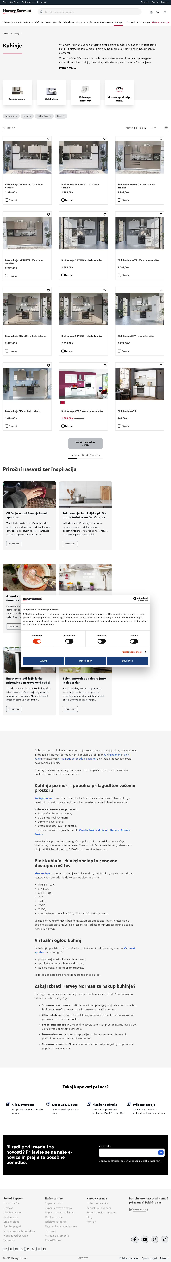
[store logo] (17, 11)
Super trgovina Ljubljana (101, 1212)
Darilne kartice (28, 2)
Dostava (8, 1208)
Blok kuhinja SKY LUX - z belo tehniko (81, 260)
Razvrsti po (131, 127)
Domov (6, 34)
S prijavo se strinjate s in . (130, 1161)
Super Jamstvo (54, 1203)
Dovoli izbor (85, 661)
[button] (150, 11)
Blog (5, 2)
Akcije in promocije (160, 22)
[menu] (85, 22)
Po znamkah (132, 22)
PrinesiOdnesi (53, 1240)
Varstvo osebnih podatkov (19, 1231)
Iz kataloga (145, 22)
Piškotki (164, 1258)
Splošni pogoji (12, 1226)
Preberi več (14, 544)
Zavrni (43, 661)
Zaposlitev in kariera (99, 1208)
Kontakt (164, 2)
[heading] (11, 116)
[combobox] (92, 11)
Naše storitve (54, 1198)
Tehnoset (50, 1231)
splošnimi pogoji (129, 1161)
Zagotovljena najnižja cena (61, 1226)
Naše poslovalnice (97, 1203)
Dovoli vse (127, 661)
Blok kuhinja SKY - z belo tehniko (136, 336)
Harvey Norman (97, 1198)
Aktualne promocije (57, 1235)
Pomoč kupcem (13, 1198)
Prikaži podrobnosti (132, 652)
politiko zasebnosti (151, 1161)
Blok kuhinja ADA (127, 411)
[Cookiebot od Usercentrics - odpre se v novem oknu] (135, 599)
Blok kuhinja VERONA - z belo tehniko (82, 411)
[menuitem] (5, 22)
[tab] (85, 116)
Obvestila (9, 1240)
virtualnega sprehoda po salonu (77, 758)
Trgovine (145, 2)
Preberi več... (67, 67)
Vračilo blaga (12, 1221)
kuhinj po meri (112, 754)
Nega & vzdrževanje (16, 1235)
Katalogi (155, 2)
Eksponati (41, 2)
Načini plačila (12, 1203)
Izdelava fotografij (56, 1221)
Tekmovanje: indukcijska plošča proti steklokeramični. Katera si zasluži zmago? (84, 517)
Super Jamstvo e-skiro (58, 1208)
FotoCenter (14, 2)
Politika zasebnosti (128, 1258)
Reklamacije (11, 1217)
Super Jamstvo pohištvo (59, 1212)
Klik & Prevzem (13, 1212)
